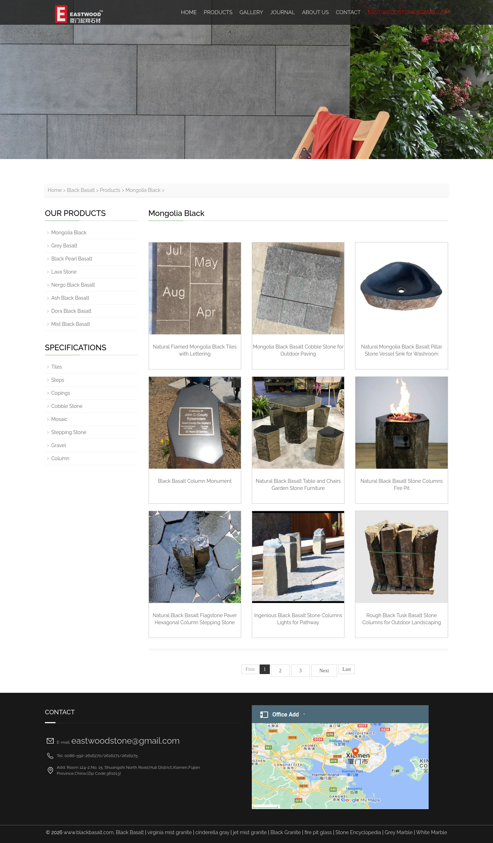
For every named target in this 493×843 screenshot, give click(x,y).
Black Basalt (81, 190)
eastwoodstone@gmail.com (409, 12)
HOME (189, 12)
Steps (57, 380)
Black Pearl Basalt (71, 259)
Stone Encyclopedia (358, 832)
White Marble (431, 832)
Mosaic (59, 419)
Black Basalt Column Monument (195, 481)
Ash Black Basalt (70, 298)
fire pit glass (318, 832)
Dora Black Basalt (71, 311)
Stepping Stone (69, 432)
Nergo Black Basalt (73, 285)
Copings (60, 393)
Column (60, 458)
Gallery (251, 12)
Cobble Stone (66, 406)
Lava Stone (64, 272)
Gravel (58, 445)
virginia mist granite (169, 832)
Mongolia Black (143, 190)
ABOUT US (315, 12)
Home (55, 190)
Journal (282, 12)
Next (324, 670)
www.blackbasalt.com (89, 832)
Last (346, 669)
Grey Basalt (64, 245)
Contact (348, 12)
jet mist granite (250, 832)
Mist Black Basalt (70, 324)
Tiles (56, 367)
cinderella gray (213, 832)
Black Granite (286, 832)
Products (218, 12)
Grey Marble (399, 832)
